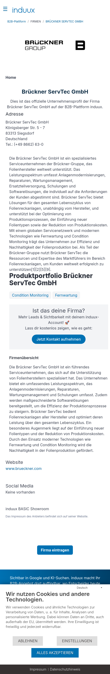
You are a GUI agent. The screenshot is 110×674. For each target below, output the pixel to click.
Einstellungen (77, 641)
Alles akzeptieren (55, 653)
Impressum (38, 669)
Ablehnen (27, 641)
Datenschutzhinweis (65, 669)
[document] (55, 613)
